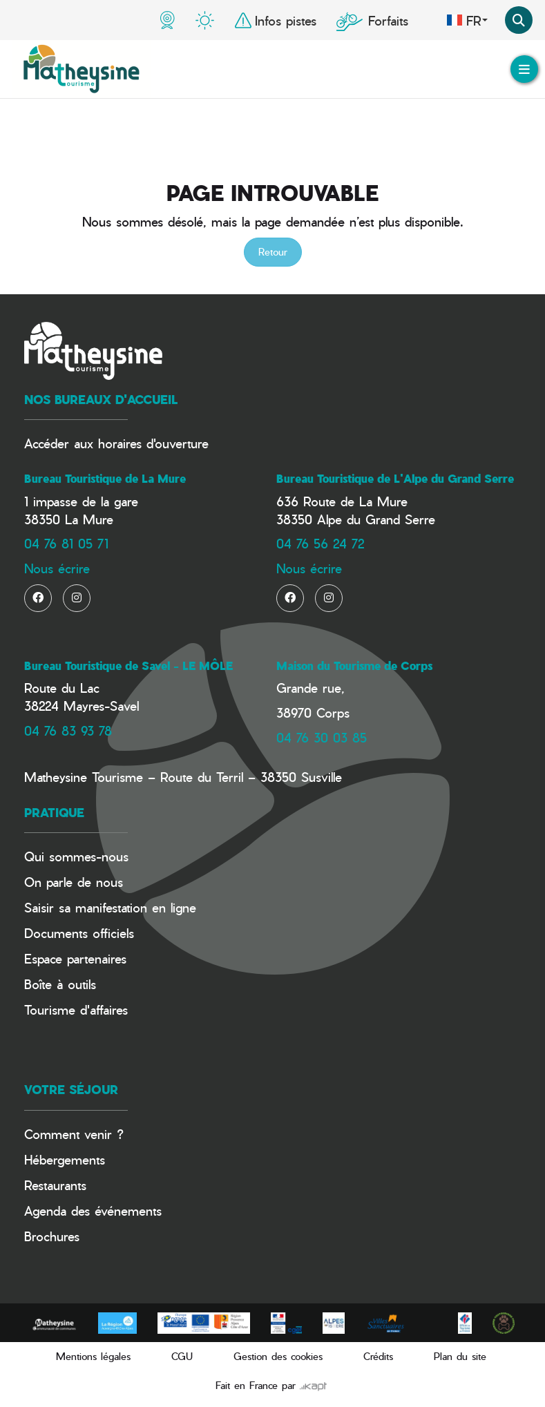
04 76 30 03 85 (321, 737)
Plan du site (460, 1356)
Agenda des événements (93, 1210)
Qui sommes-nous (76, 856)
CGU (182, 1356)
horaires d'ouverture (153, 443)
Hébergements (64, 1159)
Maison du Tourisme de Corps (354, 666)
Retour (272, 252)
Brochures (51, 1236)
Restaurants (55, 1185)
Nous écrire (57, 568)
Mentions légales (93, 1356)
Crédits (378, 1356)
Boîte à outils (60, 984)
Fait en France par (271, 1385)
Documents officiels (79, 933)
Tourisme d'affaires (76, 1009)
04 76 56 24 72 (320, 543)
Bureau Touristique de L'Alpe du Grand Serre (395, 478)
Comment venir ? (74, 1134)
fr (467, 20)
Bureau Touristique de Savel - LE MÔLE (128, 666)
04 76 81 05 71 (66, 543)
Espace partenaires (75, 958)
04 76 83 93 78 (68, 730)
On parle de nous (73, 881)
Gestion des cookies (278, 1356)
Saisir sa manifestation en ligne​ (110, 907)
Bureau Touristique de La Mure (105, 478)
